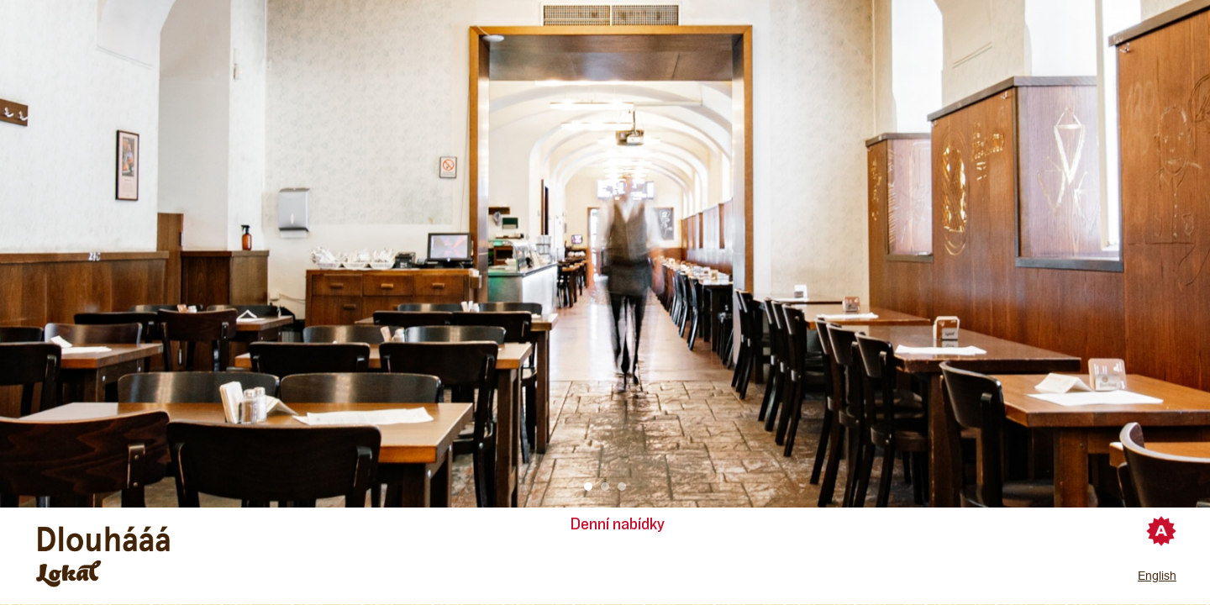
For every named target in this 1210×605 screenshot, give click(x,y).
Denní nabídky (618, 524)
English (1157, 575)
